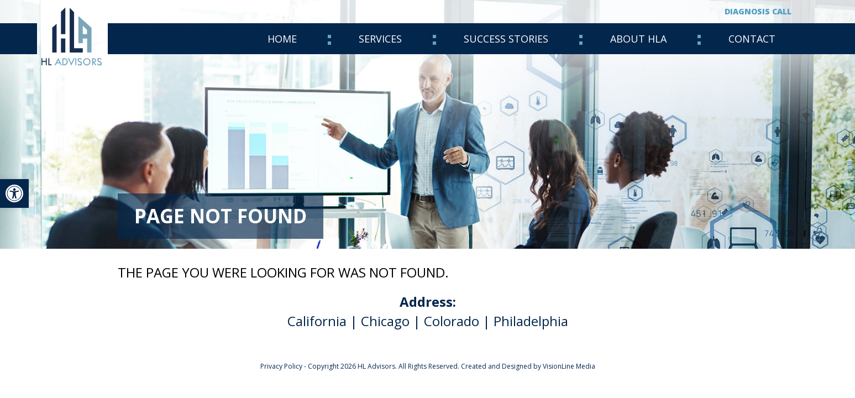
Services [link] (380, 38)
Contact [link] (751, 38)
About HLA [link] (638, 38)
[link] (14, 193)
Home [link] (282, 38)
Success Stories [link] (506, 38)
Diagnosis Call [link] (758, 11)
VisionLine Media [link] (569, 366)
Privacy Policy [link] (281, 366)
